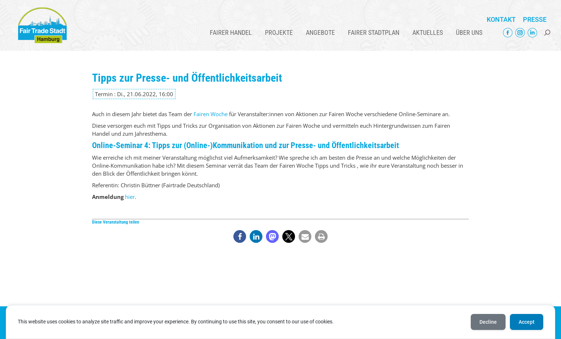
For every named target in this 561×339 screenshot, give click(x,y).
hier (130, 196)
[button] (239, 236)
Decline (488, 322)
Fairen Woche (211, 114)
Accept (527, 322)
